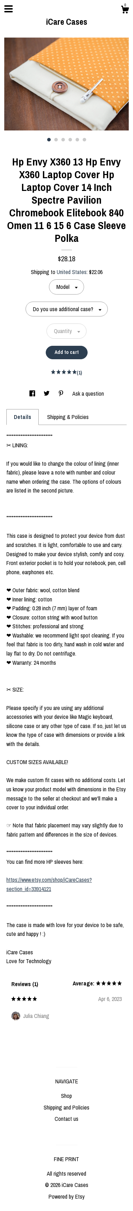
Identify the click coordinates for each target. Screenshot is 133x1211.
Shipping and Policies (66, 1107)
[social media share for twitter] (47, 393)
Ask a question (88, 393)
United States (72, 272)
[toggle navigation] (8, 8)
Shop (66, 1096)
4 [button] (70, 139)
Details (22, 417)
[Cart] (125, 10)
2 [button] (56, 139)
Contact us (66, 1119)
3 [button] (63, 139)
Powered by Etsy (67, 1196)
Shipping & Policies (68, 417)
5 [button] (77, 139)
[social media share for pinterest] (61, 393)
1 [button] (49, 139)
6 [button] (84, 139)
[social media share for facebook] (33, 393)
